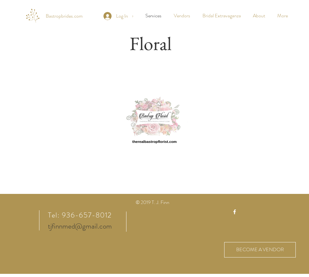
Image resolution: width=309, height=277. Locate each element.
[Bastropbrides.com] (64, 16)
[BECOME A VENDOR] (260, 249)
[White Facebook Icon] (234, 212)
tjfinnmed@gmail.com (80, 226)
